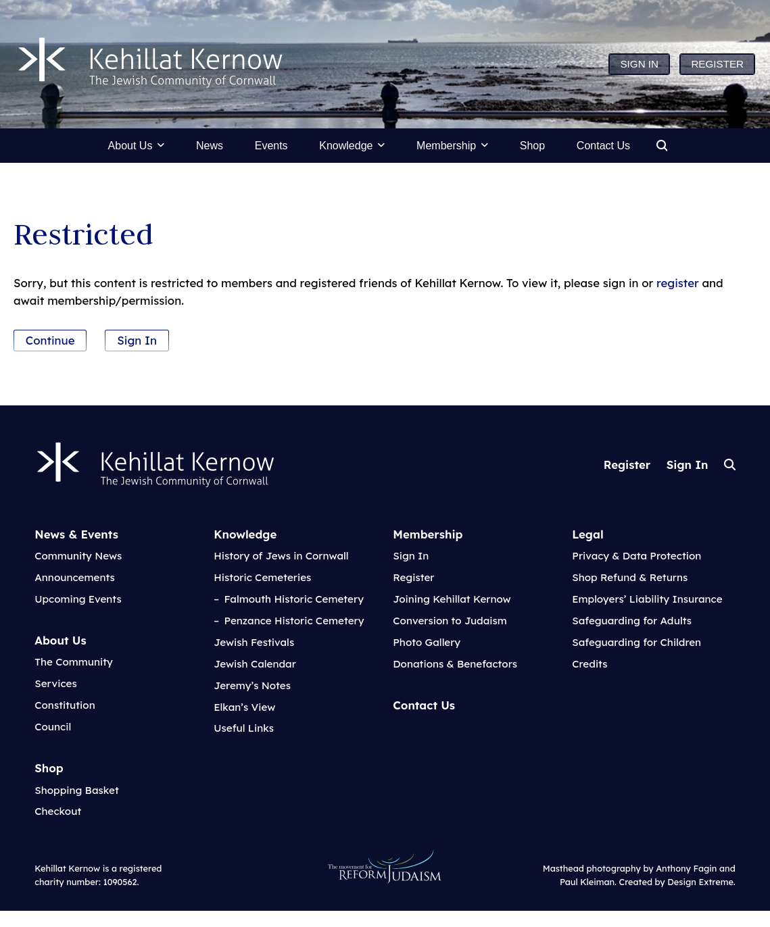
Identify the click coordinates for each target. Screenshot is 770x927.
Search (730, 464)
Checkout (57, 811)
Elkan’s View (244, 707)
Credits (589, 663)
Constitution (64, 705)
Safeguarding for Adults (632, 620)
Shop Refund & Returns (630, 577)
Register (627, 464)
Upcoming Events (78, 599)
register (677, 283)
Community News (78, 555)
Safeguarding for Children (636, 642)
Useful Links (244, 728)
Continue (50, 340)
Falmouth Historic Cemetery (294, 599)
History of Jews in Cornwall (281, 555)
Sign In (137, 340)
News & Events (76, 534)
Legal (587, 534)
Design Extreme (700, 881)
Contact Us (424, 705)
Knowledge (245, 534)
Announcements (74, 577)
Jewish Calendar (255, 663)
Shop (49, 768)
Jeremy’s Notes (252, 685)
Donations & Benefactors (455, 663)
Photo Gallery (426, 642)
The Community (73, 661)
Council (52, 726)
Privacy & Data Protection (636, 555)
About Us (60, 640)
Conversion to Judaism (450, 620)
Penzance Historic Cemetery (294, 620)
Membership (427, 534)
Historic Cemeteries (262, 577)
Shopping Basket (76, 790)
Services (55, 683)
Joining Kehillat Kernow (451, 599)
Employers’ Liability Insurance (647, 599)
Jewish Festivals (254, 642)
